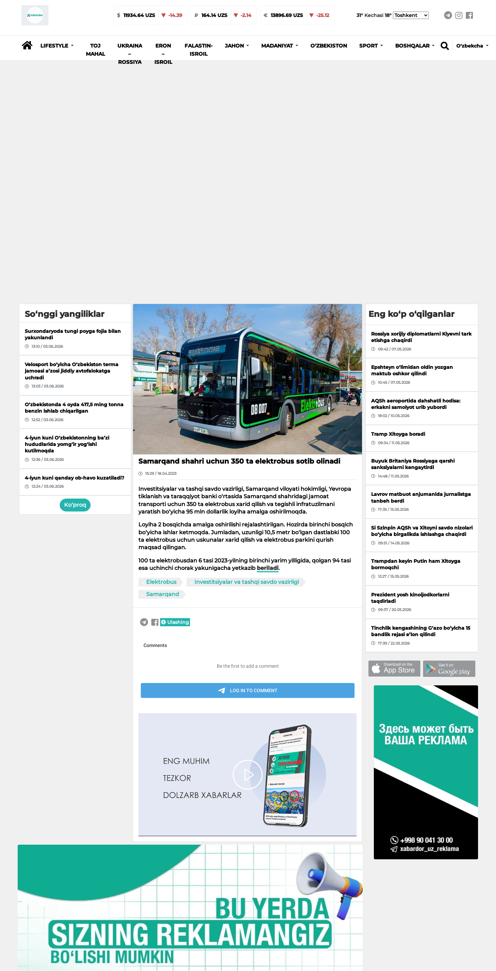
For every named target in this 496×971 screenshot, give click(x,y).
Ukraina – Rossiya (129, 54)
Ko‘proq (75, 318)
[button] (57, 46)
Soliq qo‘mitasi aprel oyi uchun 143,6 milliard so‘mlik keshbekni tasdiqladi (66, 925)
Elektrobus (161, 395)
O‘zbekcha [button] (470, 46)
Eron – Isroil (163, 54)
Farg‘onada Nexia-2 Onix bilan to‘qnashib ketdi (261, 922)
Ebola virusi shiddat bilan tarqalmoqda (350, 922)
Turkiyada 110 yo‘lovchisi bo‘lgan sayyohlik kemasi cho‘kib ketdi (158, 925)
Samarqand (162, 407)
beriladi (268, 381)
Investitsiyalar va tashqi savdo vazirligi (246, 395)
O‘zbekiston (328, 46)
